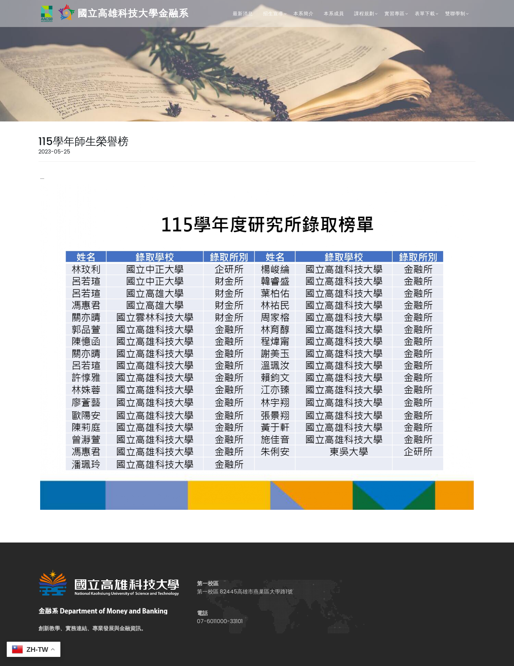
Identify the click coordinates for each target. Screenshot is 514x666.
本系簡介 (303, 13)
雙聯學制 (455, 13)
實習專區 (394, 13)
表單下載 (425, 13)
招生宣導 (273, 13)
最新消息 (243, 13)
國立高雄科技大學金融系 (113, 14)
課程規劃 (364, 13)
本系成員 (334, 13)
